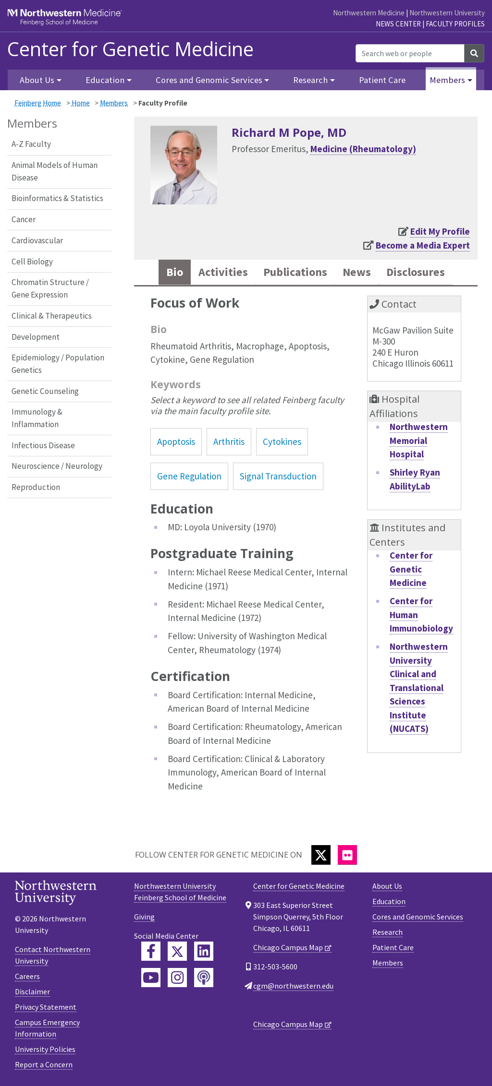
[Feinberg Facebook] (150, 951)
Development (36, 337)
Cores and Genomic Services (417, 917)
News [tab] (357, 272)
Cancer (24, 219)
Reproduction (36, 487)
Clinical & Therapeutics (52, 315)
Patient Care (382, 79)
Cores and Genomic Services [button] (209, 79)
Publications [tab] (294, 272)
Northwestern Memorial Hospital (419, 440)
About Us (387, 886)
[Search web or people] (410, 53)
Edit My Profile (440, 231)
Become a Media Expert (423, 245)
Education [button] (105, 79)
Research (387, 932)
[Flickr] (347, 855)
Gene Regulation (189, 476)
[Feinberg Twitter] (177, 951)
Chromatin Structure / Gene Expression (50, 288)
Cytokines (282, 442)
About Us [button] (37, 79)
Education (389, 902)
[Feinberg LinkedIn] (203, 951)
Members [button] (447, 79)
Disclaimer (32, 992)
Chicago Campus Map (288, 948)
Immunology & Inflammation (37, 418)
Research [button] (310, 79)
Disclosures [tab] (418, 272)
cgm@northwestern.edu (293, 986)
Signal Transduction (278, 476)
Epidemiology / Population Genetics (58, 363)
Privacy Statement (45, 1007)
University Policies (45, 1049)
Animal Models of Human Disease (55, 171)
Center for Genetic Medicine (130, 49)
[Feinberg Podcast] (203, 978)
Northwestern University (447, 12)
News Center (398, 23)
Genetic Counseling (45, 391)
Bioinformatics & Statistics (57, 198)
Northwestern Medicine (369, 12)
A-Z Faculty (31, 144)
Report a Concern (44, 1065)
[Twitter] (321, 855)
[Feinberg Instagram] (177, 978)
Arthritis (229, 442)
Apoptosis (176, 442)
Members (114, 102)
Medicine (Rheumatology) (363, 149)
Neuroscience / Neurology (57, 466)
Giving (144, 917)
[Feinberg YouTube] (150, 978)
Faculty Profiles (455, 23)
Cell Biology (32, 261)
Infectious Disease (43, 445)
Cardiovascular (37, 240)
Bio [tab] (170, 272)
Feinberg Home (37, 102)
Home (81, 102)
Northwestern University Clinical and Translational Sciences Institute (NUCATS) (419, 688)
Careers (27, 976)
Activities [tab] (220, 272)
